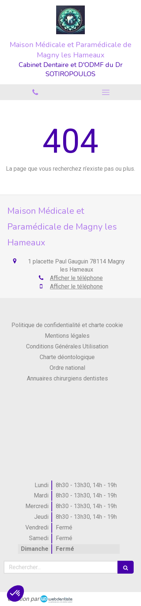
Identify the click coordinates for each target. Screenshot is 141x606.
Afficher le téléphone (76, 277)
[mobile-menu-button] (105, 92)
